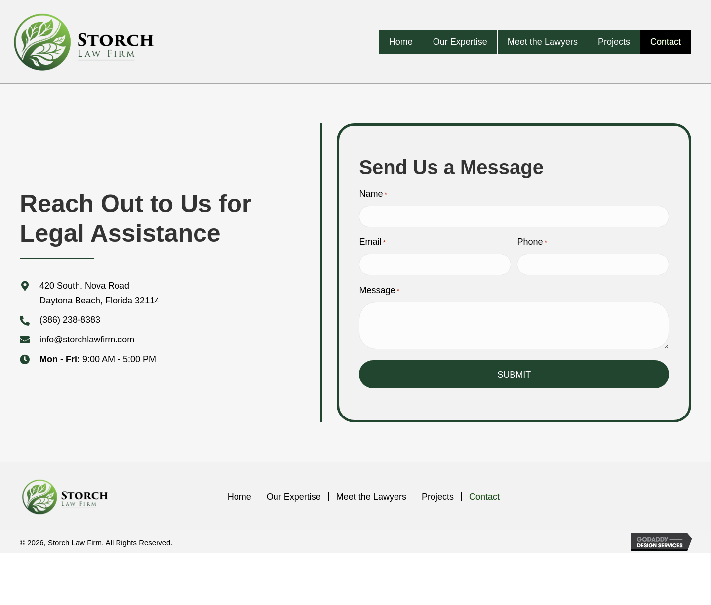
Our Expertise (294, 496)
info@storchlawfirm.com (87, 339)
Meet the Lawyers (371, 496)
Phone (532, 242)
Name (373, 194)
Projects (438, 496)
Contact (484, 496)
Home (239, 496)
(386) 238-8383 (70, 320)
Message (379, 290)
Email (372, 242)
